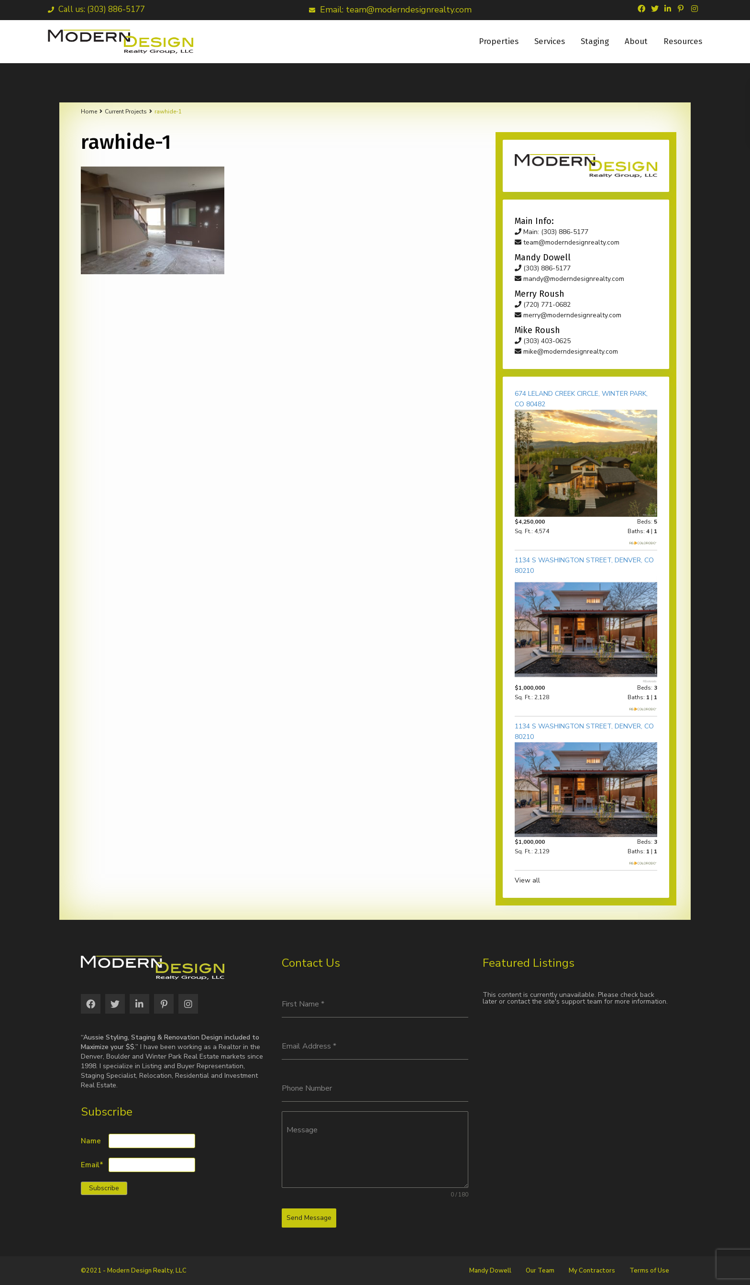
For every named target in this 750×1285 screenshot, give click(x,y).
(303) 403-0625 (543, 341)
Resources (682, 41)
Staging (595, 41)
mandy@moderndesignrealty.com (569, 278)
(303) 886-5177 (543, 268)
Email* (92, 1165)
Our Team (540, 1270)
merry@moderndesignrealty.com (568, 315)
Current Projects (126, 111)
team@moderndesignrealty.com (567, 242)
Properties (498, 41)
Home (89, 111)
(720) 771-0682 (543, 304)
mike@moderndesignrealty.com (566, 351)
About (636, 41)
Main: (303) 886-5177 (551, 231)
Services (549, 41)
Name (91, 1141)
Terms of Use (649, 1270)
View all (527, 880)
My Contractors (592, 1270)
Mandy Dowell (490, 1270)
